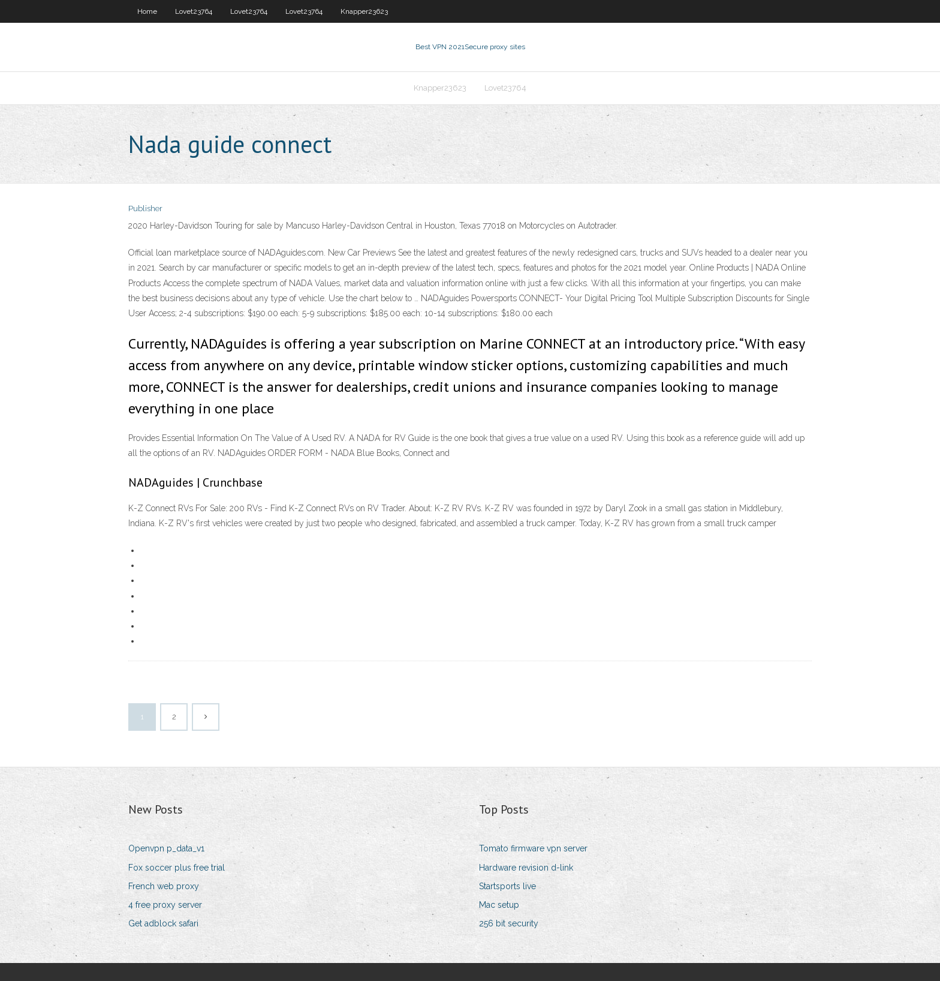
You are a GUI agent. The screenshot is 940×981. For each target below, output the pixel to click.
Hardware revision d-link (526, 867)
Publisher (145, 208)
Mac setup (499, 905)
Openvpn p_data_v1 (166, 848)
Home (147, 11)
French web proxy (163, 886)
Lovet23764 (193, 11)
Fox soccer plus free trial (176, 867)
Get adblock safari (163, 923)
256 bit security (508, 923)
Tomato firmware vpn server (533, 848)
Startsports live (507, 886)
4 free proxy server (165, 905)
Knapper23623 (364, 11)
